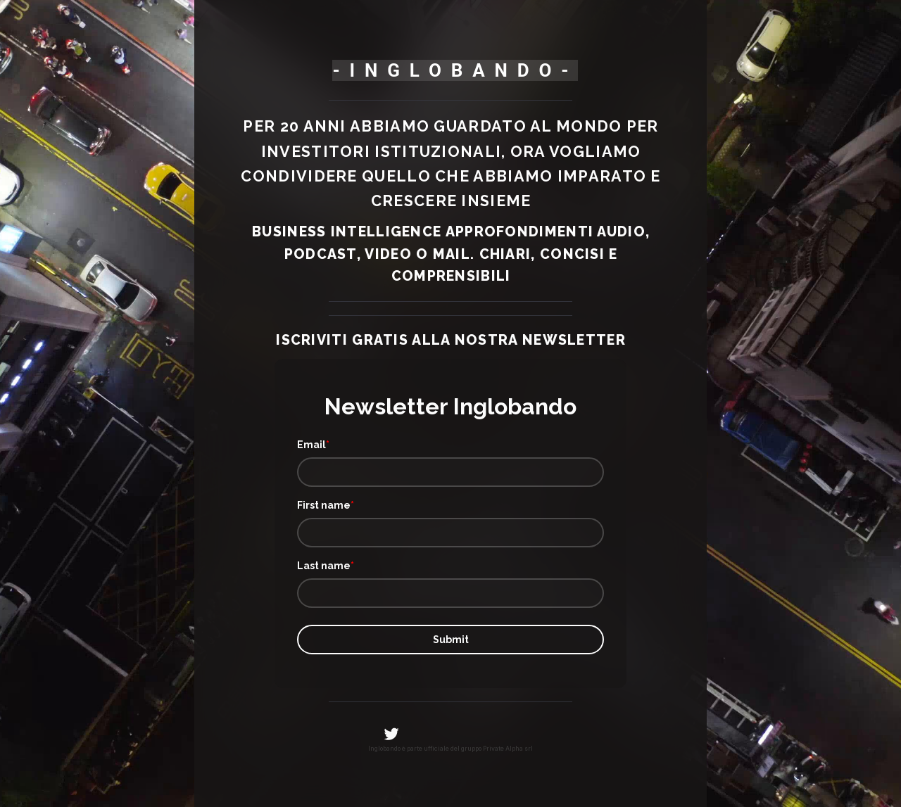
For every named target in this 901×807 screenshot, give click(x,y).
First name (324, 505)
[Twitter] (391, 734)
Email (311, 444)
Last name (324, 565)
